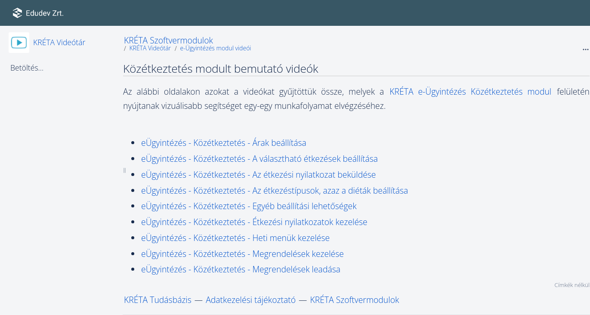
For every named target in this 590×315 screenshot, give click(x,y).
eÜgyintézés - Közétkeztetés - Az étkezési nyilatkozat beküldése (258, 174)
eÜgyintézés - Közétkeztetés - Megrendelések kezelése (242, 253)
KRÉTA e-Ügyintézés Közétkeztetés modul (472, 91)
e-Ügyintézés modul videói (215, 48)
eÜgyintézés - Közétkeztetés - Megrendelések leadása (240, 269)
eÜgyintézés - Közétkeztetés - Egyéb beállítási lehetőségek (249, 206)
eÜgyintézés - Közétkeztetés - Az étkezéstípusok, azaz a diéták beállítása (274, 190)
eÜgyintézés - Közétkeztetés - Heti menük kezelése (235, 238)
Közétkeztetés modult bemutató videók (220, 68)
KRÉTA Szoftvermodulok (168, 40)
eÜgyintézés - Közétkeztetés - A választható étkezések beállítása (259, 158)
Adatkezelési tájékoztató (251, 300)
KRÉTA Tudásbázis (158, 300)
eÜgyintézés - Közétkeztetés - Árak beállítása (223, 142)
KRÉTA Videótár (59, 42)
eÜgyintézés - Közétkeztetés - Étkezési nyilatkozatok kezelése (254, 222)
